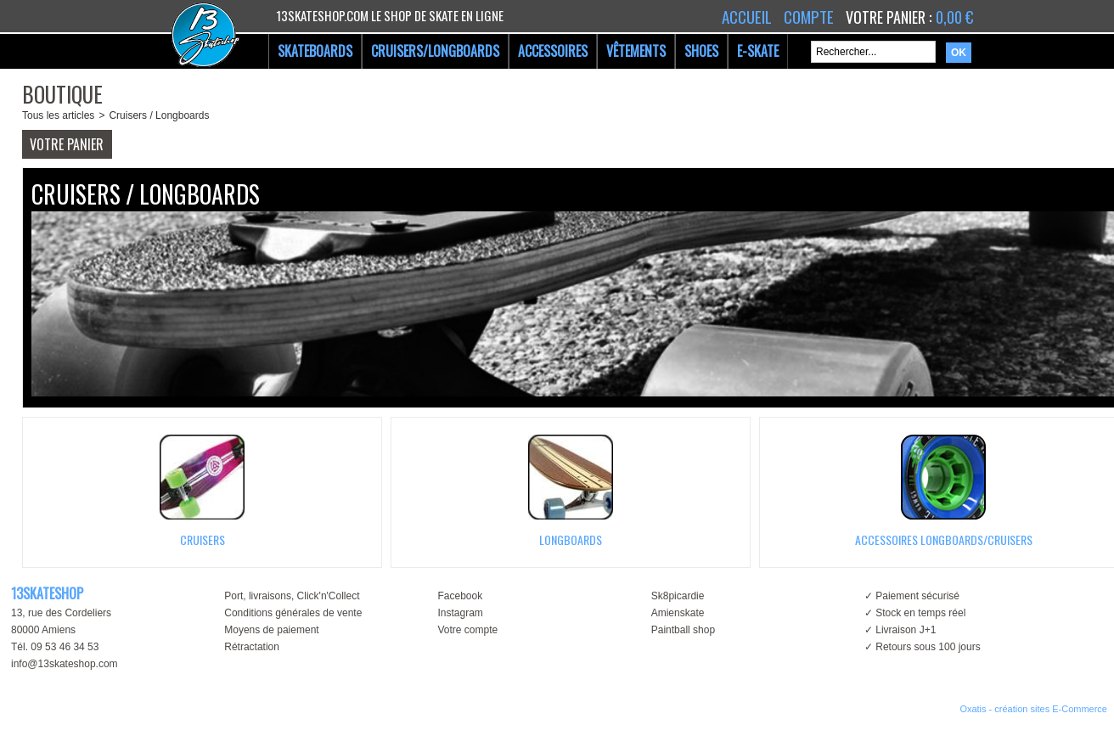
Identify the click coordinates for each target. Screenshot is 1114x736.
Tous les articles (58, 115)
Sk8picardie (678, 596)
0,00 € (954, 17)
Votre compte (467, 630)
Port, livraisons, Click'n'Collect (291, 596)
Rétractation (251, 647)
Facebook (459, 596)
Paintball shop (683, 630)
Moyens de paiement (271, 630)
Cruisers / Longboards (159, 115)
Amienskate (678, 613)
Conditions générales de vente (293, 613)
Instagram (459, 613)
